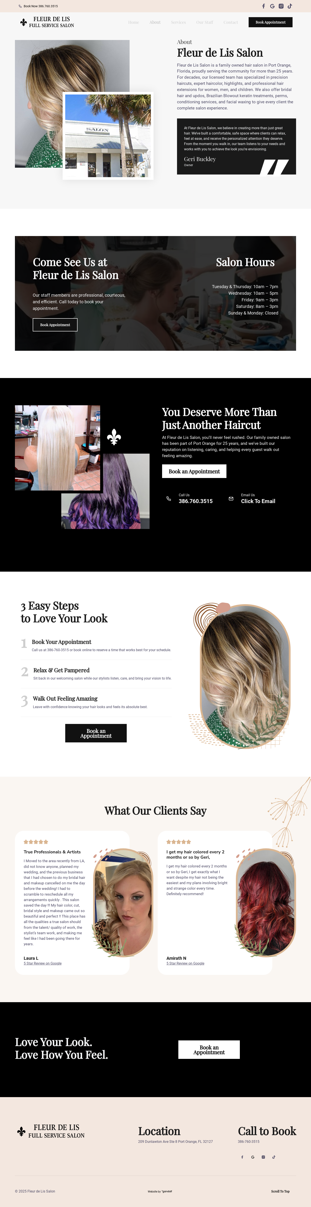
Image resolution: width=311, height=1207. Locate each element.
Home (133, 22)
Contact (231, 22)
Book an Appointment (194, 471)
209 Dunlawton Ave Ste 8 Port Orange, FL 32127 (175, 1142)
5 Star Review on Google (42, 963)
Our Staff (204, 22)
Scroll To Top (280, 1191)
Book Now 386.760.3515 (38, 6)
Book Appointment (271, 22)
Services (178, 22)
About (155, 22)
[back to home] (46, 22)
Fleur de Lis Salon (41, 1191)
